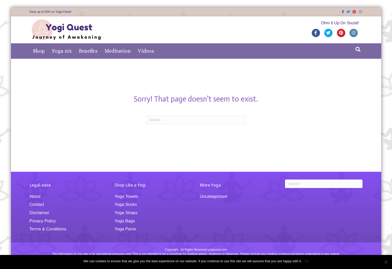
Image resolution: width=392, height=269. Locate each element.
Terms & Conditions (48, 229)
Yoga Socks (125, 204)
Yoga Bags (124, 221)
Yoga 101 (62, 51)
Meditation (117, 51)
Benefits (88, 51)
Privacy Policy (43, 221)
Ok (306, 261)
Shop (39, 51)
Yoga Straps (126, 212)
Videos (146, 51)
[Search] (358, 49)
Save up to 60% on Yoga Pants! (51, 12)
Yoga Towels (126, 196)
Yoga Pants (125, 229)
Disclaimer (39, 212)
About (35, 196)
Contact (37, 204)
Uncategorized (213, 196)
